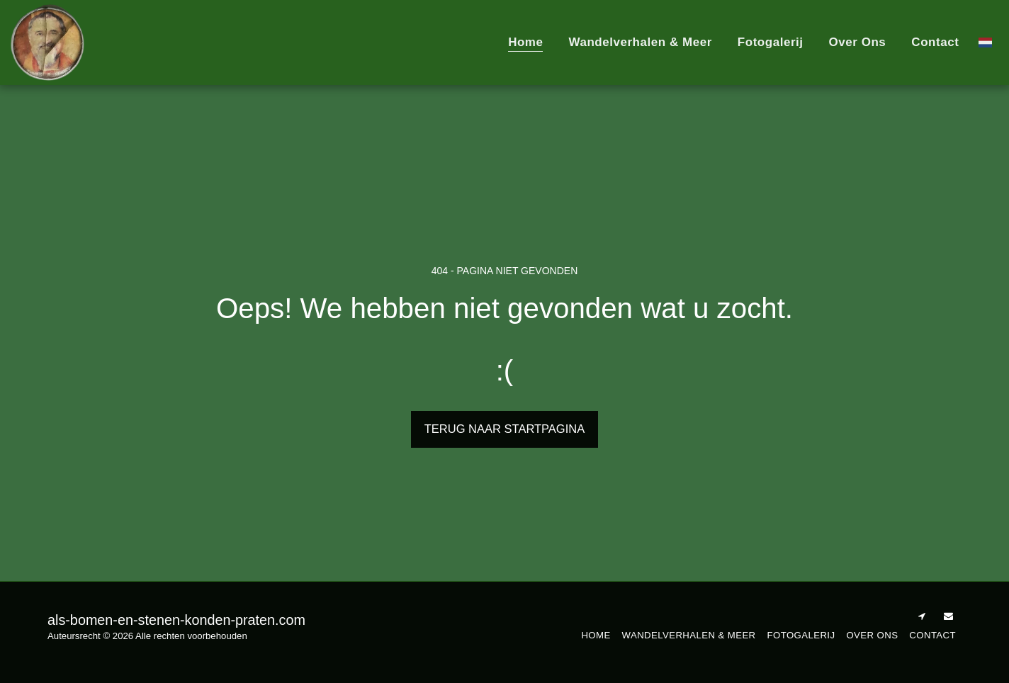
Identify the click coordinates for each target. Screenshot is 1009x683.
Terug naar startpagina (504, 428)
